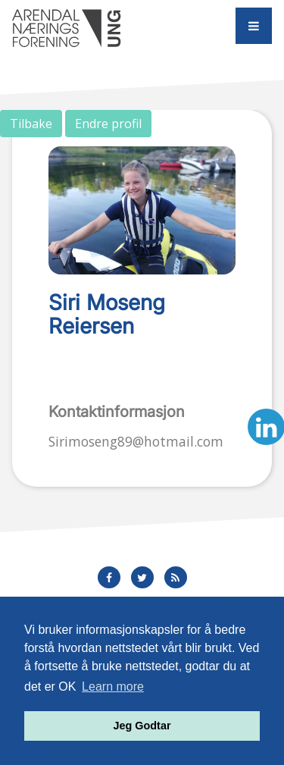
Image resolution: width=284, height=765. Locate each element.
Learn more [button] (113, 686)
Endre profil (108, 123)
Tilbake (31, 123)
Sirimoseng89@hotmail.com (135, 441)
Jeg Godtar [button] (142, 726)
